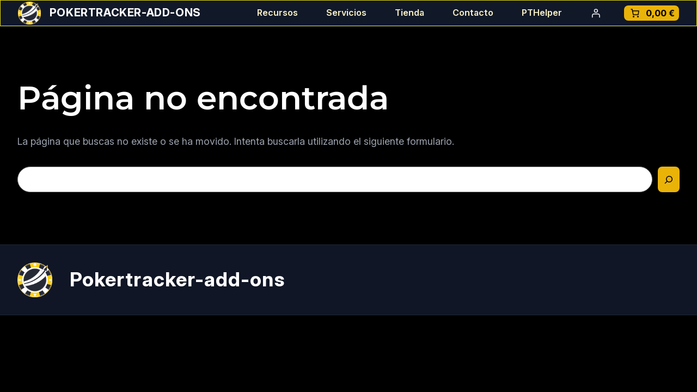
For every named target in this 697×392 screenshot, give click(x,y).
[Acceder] (596, 13)
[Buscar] (669, 179)
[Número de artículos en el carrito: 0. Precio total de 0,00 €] (651, 13)
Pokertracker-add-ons (125, 12)
